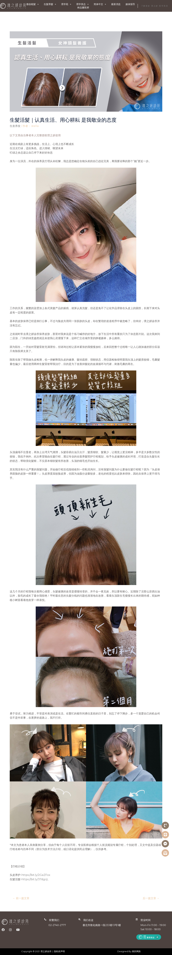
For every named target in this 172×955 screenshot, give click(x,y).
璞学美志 (82, 4)
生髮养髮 (50, 4)
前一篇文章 (21, 898)
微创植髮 (32, 4)
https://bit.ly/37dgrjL (34, 879)
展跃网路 (136, 951)
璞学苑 (66, 4)
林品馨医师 (83, 7)
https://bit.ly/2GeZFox (35, 875)
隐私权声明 (59, 951)
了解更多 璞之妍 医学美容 (154, 6)
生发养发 (15, 126)
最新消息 (116, 4)
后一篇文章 (151, 898)
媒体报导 (130, 4)
